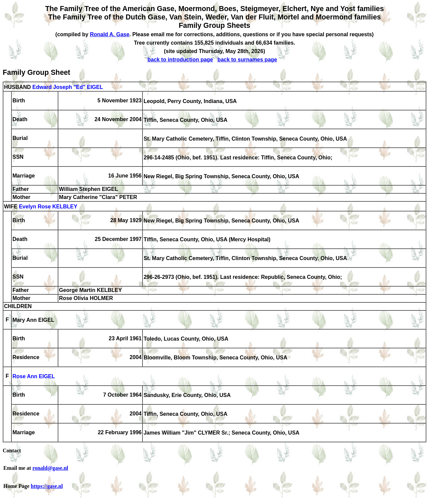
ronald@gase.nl (50, 468)
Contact (12, 450)
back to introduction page (180, 59)
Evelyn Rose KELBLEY (48, 207)
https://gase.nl (47, 486)
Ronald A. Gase (109, 34)
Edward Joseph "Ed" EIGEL (67, 87)
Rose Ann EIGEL (33, 377)
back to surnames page (247, 59)
